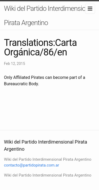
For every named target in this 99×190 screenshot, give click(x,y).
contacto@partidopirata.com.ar (31, 165)
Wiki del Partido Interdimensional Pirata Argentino (49, 15)
